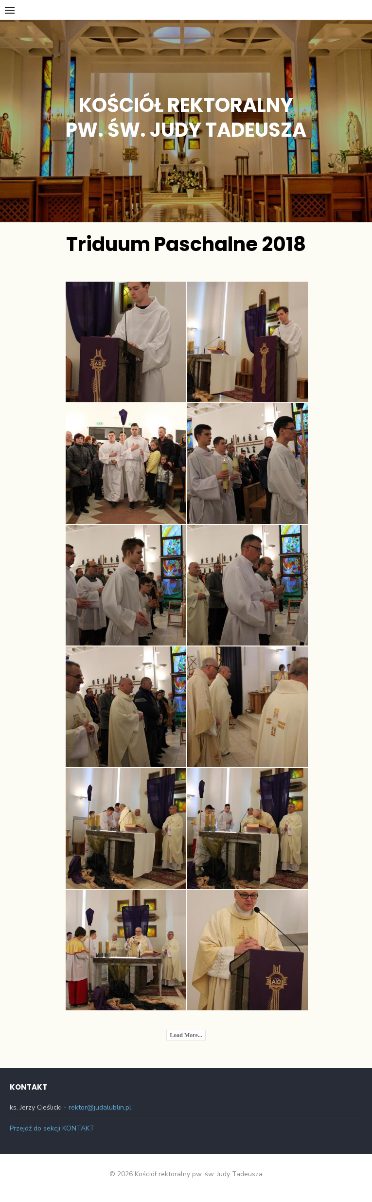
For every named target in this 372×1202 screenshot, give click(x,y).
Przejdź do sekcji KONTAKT (52, 1128)
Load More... (186, 1035)
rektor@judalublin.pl (100, 1107)
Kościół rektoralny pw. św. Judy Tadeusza (186, 118)
